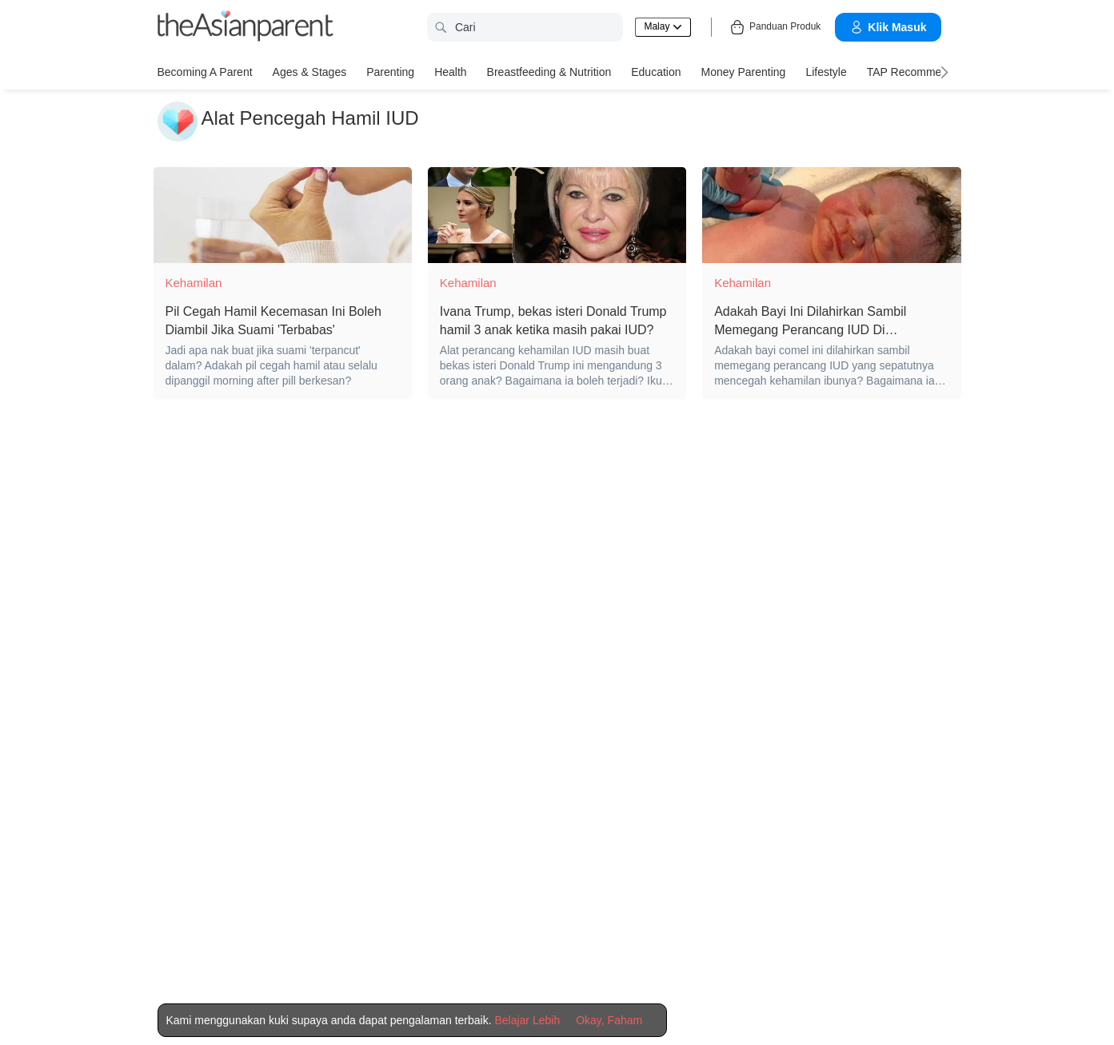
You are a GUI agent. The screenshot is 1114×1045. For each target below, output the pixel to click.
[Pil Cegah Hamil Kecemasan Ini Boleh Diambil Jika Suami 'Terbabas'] (283, 215)
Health (450, 72)
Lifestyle (825, 72)
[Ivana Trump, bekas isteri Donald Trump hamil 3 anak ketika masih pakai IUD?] (557, 215)
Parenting (390, 72)
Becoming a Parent (205, 72)
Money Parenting (743, 72)
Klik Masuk (887, 27)
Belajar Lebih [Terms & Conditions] (527, 1020)
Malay (662, 26)
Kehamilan (194, 282)
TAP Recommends (913, 72)
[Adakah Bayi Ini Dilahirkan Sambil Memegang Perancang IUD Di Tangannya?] (831, 215)
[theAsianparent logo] (245, 27)
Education (656, 72)
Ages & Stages (310, 72)
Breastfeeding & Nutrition (549, 72)
